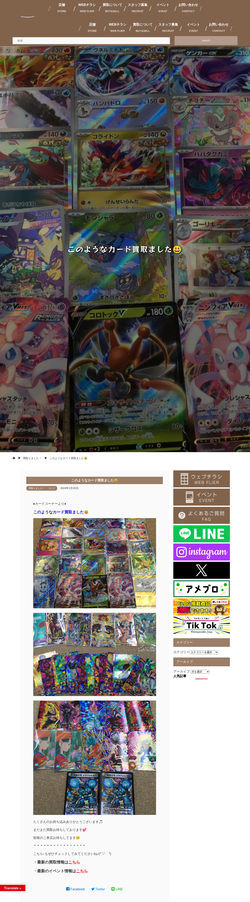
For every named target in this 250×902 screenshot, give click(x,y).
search (206, 40)
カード (51, 488)
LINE (117, 889)
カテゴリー (181, 652)
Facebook (75, 889)
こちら (74, 862)
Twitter (98, 889)
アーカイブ (181, 671)
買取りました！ (37, 488)
